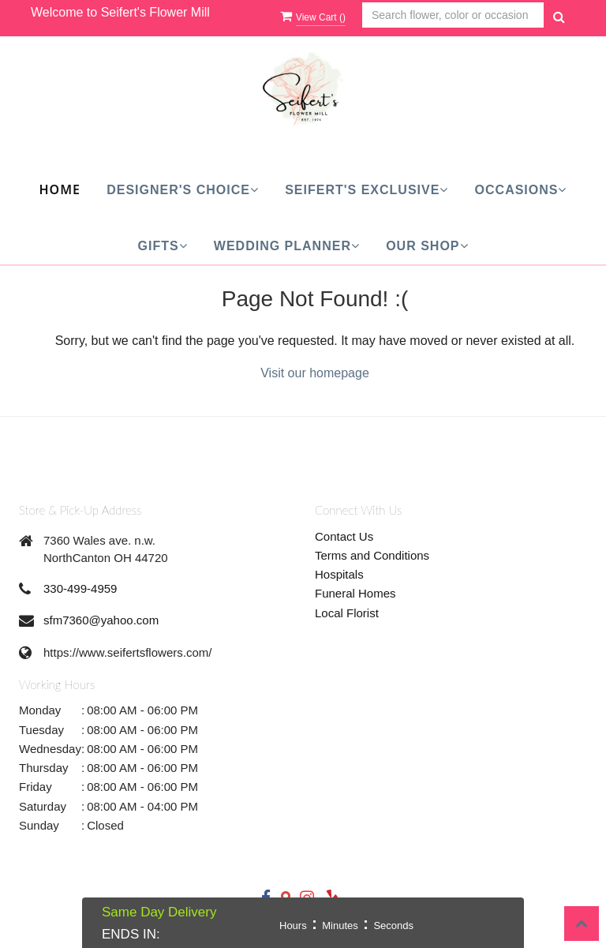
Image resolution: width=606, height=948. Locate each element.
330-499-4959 (80, 588)
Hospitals (339, 574)
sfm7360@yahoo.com (101, 620)
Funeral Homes (355, 593)
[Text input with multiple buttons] (453, 15)
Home (59, 189)
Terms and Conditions (372, 555)
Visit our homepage (314, 373)
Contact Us (344, 536)
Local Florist (347, 613)
